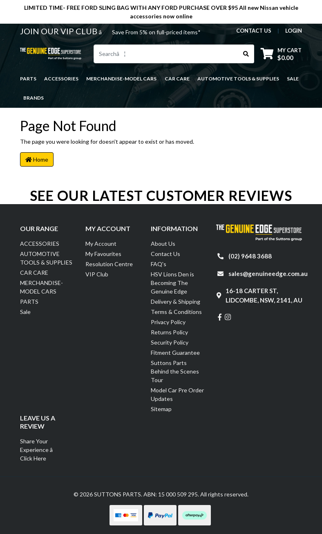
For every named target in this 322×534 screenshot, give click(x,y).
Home (36, 159)
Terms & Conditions (176, 311)
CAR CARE (34, 272)
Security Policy (169, 342)
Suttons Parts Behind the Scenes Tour (175, 371)
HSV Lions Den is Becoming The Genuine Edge (172, 283)
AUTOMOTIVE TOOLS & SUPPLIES (46, 258)
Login (293, 30)
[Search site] (246, 53)
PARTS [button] (28, 79)
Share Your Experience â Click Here (41, 450)
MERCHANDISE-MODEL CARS (41, 287)
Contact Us (165, 253)
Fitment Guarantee (175, 352)
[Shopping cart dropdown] (281, 53)
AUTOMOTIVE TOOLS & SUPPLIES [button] (238, 79)
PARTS (29, 301)
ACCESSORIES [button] (61, 79)
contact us (253, 30)
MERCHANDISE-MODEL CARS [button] (121, 79)
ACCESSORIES (39, 243)
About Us (163, 243)
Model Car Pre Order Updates (177, 394)
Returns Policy (169, 332)
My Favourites (103, 253)
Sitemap (161, 408)
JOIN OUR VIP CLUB (59, 31)
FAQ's (158, 263)
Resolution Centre (109, 263)
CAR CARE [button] (177, 79)
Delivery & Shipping (175, 301)
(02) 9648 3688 (250, 256)
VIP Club (96, 274)
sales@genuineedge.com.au (268, 273)
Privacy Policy (168, 321)
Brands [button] (33, 98)
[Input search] (166, 53)
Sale (293, 79)
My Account (100, 243)
